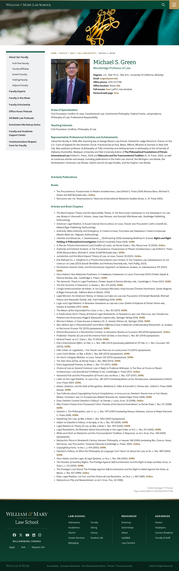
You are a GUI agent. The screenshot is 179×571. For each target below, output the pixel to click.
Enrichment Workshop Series (24, 124)
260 (118, 85)
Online (91, 195)
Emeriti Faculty (19, 74)
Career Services (76, 538)
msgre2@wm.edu (109, 78)
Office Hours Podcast (20, 111)
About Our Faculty (18, 57)
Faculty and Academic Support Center (21, 133)
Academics (74, 527)
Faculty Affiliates (20, 69)
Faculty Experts (17, 91)
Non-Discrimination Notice (94, 566)
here (108, 89)
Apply (12, 547)
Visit (23, 547)
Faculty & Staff (162, 538)
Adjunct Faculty (20, 85)
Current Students (164, 532)
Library (94, 532)
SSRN (132, 241)
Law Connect (128, 543)
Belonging (73, 543)
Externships (128, 527)
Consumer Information (70, 566)
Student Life (97, 538)
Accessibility (53, 566)
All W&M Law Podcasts (21, 118)
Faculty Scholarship (19, 104)
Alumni (72, 532)
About (125, 532)
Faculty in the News (19, 98)
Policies (110, 566)
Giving (94, 527)
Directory (126, 522)
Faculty (63, 53)
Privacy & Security (124, 566)
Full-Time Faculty (87, 53)
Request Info (38, 547)
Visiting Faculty (19, 80)
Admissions (74, 522)
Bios (72, 53)
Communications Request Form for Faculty (22, 143)
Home (53, 53)
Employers (160, 527)
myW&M (126, 538)
